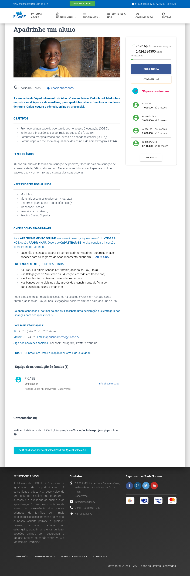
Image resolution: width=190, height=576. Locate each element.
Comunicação (144, 15)
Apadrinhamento (60, 88)
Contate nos (100, 556)
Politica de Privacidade (74, 556)
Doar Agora (36, 15)
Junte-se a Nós (116, 15)
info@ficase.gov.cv (109, 383)
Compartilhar (151, 79)
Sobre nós (22, 556)
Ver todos (151, 157)
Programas (90, 15)
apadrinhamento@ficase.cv (62, 337)
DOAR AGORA (100, 257)
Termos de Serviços (44, 556)
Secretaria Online (82, 3)
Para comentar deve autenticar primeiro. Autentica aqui (52, 450)
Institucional (65, 15)
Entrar (166, 15)
